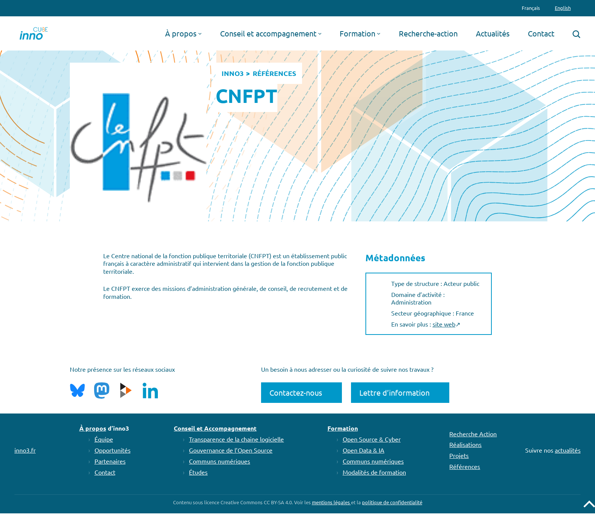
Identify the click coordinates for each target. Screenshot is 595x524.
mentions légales (331, 502)
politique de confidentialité (392, 502)
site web (444, 324)
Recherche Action (473, 433)
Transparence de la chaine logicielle (236, 439)
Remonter (589, 503)
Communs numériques (219, 461)
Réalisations (465, 444)
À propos (92, 428)
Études (198, 472)
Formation (342, 428)
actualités (568, 450)
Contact (104, 472)
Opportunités (112, 450)
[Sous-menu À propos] (200, 33)
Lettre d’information (394, 392)
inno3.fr (25, 450)
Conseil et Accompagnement (215, 428)
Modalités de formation (374, 472)
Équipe (103, 439)
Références (464, 466)
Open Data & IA (363, 450)
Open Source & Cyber (372, 439)
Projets (459, 455)
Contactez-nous (295, 392)
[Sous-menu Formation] (379, 33)
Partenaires (110, 461)
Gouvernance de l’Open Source (230, 450)
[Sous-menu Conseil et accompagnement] (320, 33)
